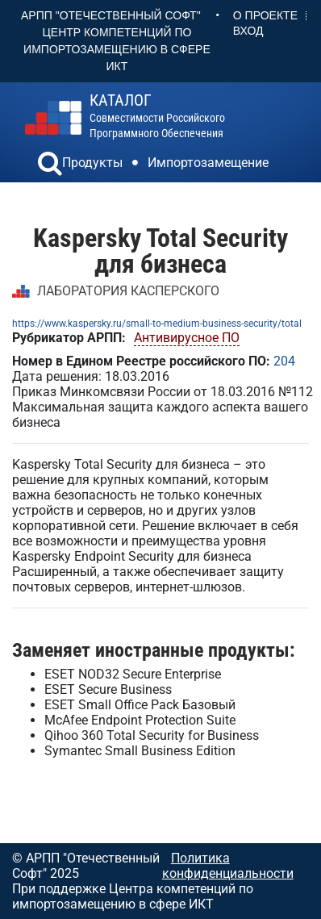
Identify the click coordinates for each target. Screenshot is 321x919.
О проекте (265, 15)
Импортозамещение (208, 162)
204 (284, 361)
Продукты (92, 162)
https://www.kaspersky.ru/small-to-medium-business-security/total (157, 323)
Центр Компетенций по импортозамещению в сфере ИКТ (117, 49)
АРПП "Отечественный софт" (111, 15)
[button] (50, 165)
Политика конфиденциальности (228, 865)
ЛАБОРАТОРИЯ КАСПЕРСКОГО (128, 291)
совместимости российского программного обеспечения (157, 116)
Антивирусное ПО (187, 337)
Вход (248, 30)
